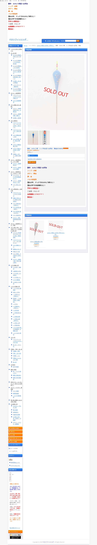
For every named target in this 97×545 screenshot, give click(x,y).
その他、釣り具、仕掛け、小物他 (17, 418)
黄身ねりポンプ (17, 249)
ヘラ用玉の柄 (16, 316)
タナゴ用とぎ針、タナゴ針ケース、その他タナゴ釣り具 (16, 229)
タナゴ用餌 (16, 391)
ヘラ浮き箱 (16, 310)
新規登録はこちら (15, 462)
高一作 (14, 362)
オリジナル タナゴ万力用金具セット (17, 177)
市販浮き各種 (16, 414)
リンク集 (12, 435)
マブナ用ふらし (17, 277)
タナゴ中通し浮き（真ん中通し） (17, 141)
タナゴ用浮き (14, 120)
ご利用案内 (49, 40)
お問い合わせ (57, 40)
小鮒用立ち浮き (17, 271)
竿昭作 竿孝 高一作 (16, 349)
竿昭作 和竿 (16, 351)
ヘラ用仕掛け (16, 325)
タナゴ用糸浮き (17, 215)
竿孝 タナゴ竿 (17, 353)
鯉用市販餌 (16, 393)
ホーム (25, 45)
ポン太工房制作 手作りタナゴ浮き (17, 56)
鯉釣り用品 (13, 369)
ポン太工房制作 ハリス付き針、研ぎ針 (17, 62)
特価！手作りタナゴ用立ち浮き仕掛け (17, 199)
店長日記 (12, 431)
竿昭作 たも (16, 356)
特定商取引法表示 (14, 428)
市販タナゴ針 (16, 251)
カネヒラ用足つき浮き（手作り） (17, 150)
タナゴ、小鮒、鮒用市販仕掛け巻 (17, 219)
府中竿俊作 (16, 366)
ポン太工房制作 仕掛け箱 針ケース (17, 77)
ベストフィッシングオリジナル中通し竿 (17, 96)
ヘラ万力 (15, 304)
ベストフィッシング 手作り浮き (17, 131)
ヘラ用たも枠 (16, 323)
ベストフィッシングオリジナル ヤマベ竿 (17, 341)
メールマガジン (14, 531)
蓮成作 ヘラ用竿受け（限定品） (17, 300)
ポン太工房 (13, 53)
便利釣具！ (16, 412)
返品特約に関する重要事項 (34, 159)
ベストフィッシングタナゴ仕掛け (17, 194)
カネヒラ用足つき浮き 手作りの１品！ (56, 234)
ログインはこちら (15, 465)
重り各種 (15, 410)
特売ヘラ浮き (16, 292)
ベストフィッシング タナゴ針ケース (17, 241)
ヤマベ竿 (13, 337)
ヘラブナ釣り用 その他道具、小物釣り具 (17, 329)
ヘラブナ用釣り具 (15, 286)
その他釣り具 (14, 404)
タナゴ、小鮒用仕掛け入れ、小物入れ (17, 110)
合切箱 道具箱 (17, 118)
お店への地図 (13, 441)
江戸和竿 (13, 365)
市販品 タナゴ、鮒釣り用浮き (17, 155)
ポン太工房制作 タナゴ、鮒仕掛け (17, 71)
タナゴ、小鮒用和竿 (16, 93)
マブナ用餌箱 (16, 280)
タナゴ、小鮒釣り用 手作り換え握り (17, 261)
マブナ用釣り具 (15, 265)
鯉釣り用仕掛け (17, 375)
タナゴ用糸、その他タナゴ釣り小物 (17, 255)
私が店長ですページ (15, 528)
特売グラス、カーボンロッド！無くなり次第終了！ (16, 384)
